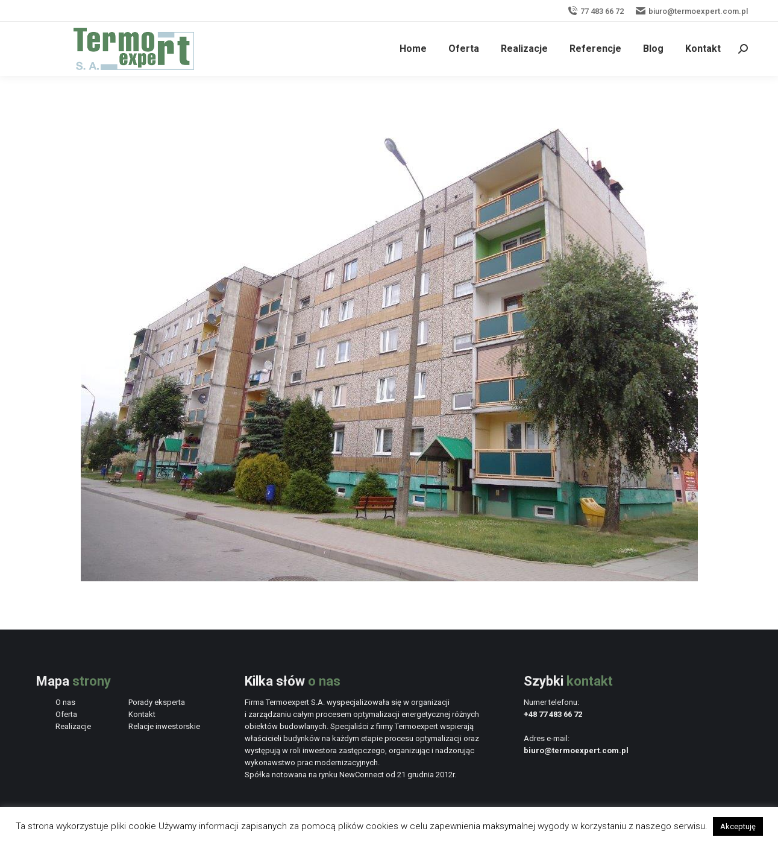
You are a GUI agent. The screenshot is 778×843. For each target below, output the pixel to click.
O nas (65, 702)
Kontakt (141, 714)
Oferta (66, 714)
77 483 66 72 (596, 11)
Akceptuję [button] (738, 826)
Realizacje (73, 726)
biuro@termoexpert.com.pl (692, 11)
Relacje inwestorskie (164, 726)
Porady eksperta (156, 702)
